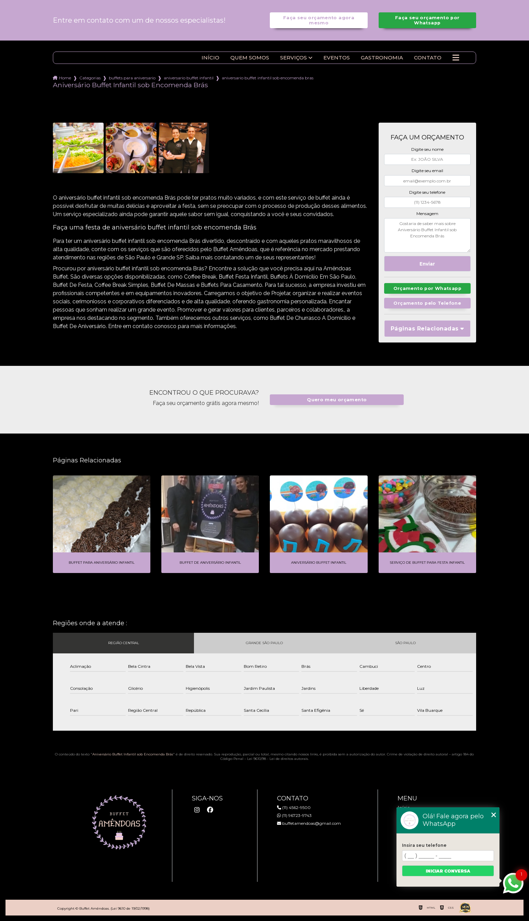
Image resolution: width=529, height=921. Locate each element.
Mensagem (427, 213)
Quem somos (249, 58)
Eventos (336, 58)
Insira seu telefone (424, 845)
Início (210, 58)
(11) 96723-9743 (294, 815)
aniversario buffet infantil (189, 77)
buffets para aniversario (132, 77)
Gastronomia (382, 58)
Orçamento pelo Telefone (427, 303)
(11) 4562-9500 (294, 807)
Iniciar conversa (448, 871)
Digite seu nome (427, 149)
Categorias (90, 77)
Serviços (293, 58)
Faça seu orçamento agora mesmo (318, 20)
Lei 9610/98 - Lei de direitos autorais (277, 758)
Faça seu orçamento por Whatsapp (427, 20)
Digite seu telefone (427, 192)
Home (65, 77)
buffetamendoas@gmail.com (309, 823)
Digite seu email (427, 170)
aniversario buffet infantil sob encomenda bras (267, 77)
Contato (427, 58)
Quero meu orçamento (337, 399)
